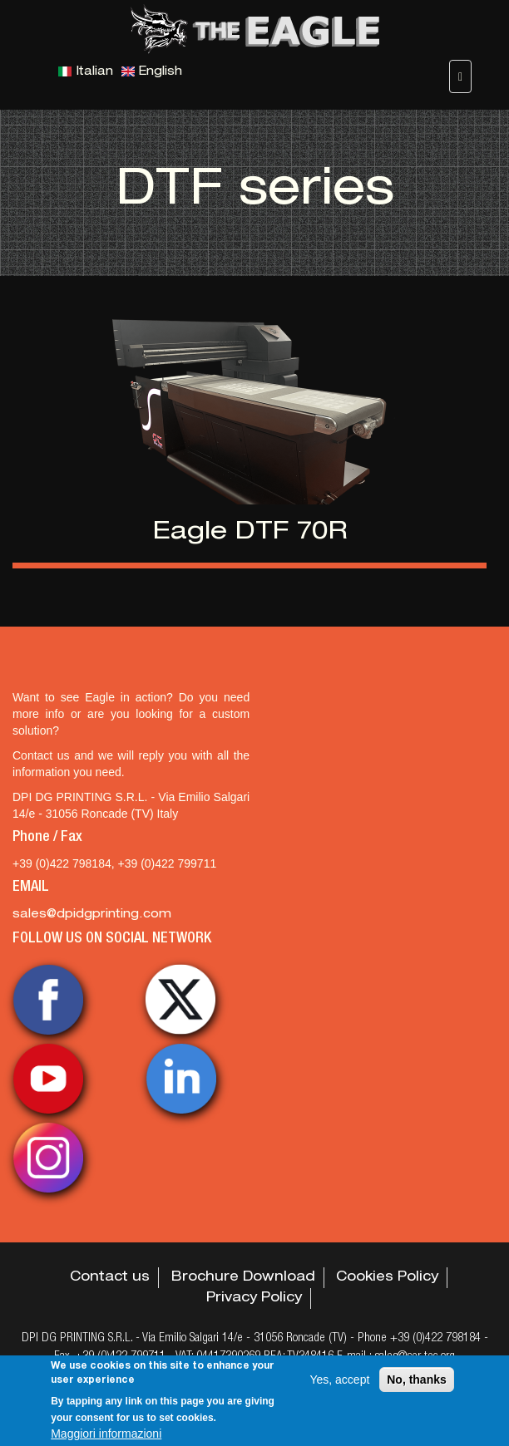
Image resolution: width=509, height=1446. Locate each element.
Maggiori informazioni (106, 1433)
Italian (85, 72)
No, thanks (417, 1379)
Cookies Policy (387, 1278)
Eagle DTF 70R (250, 533)
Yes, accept (339, 1379)
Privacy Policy (254, 1299)
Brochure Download (243, 1278)
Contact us (110, 1278)
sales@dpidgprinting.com (91, 915)
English (151, 72)
